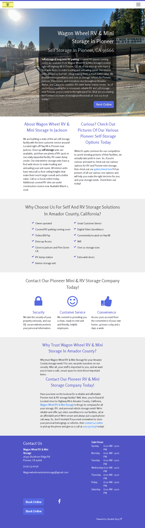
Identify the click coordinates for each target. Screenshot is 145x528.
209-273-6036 (90, 426)
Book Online (34, 502)
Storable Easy (114, 519)
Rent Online (104, 104)
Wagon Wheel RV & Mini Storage (57, 404)
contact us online (94, 422)
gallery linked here (103, 169)
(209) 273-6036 (30, 466)
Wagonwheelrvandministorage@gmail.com (45, 472)
